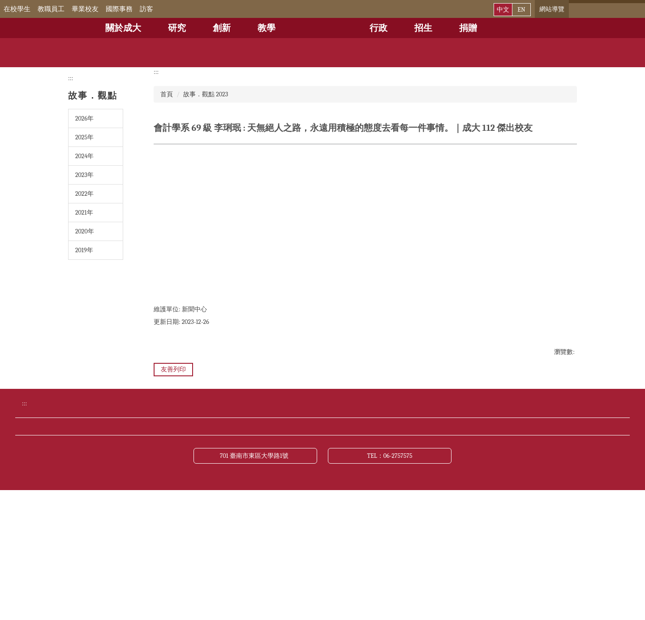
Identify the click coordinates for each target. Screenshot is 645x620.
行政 (378, 28)
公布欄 (342, 491)
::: (6, 9)
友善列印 (173, 369)
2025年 (84, 137)
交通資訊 (164, 508)
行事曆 (251, 491)
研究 (177, 28)
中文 (503, 9)
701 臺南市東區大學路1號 (256, 584)
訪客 (159, 9)
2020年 (84, 231)
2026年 (84, 118)
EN (521, 9)
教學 (266, 28)
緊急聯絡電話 (262, 508)
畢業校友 (97, 9)
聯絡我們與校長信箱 (363, 508)
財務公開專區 (171, 524)
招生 (423, 28)
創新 (222, 28)
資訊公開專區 (262, 524)
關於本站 (164, 541)
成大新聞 (436, 491)
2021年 (84, 212)
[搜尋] (602, 9)
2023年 (84, 175)
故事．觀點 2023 (205, 94)
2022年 (84, 194)
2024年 (84, 156)
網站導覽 (551, 9)
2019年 (84, 250)
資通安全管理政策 (450, 524)
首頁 (166, 94)
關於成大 (123, 28)
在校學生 (29, 9)
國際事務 (131, 9)
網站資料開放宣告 (360, 524)
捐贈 (468, 28)
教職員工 (63, 9)
